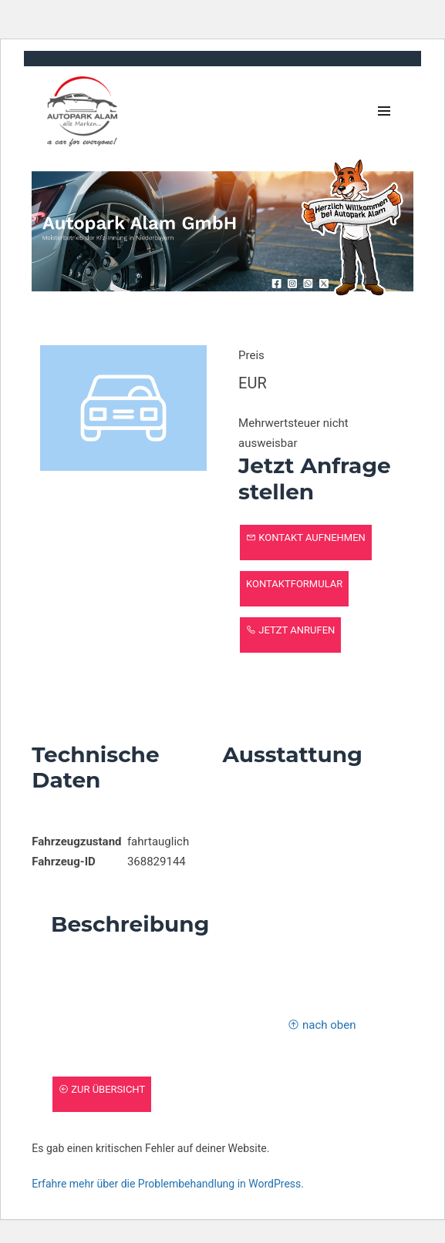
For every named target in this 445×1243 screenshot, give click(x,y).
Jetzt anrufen (290, 630)
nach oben (322, 1025)
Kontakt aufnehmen (306, 537)
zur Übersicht (102, 1089)
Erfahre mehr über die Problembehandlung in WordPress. (168, 1183)
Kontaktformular (294, 584)
